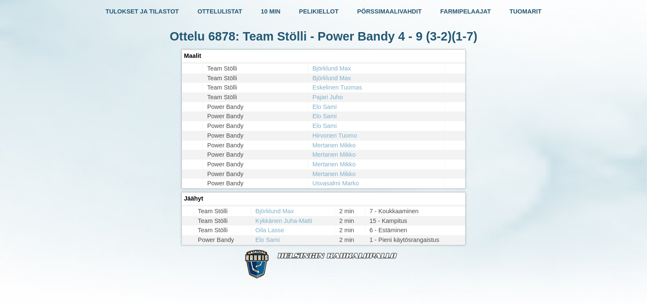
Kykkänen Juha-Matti (283, 220)
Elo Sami (325, 106)
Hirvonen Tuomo (335, 135)
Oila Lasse (269, 230)
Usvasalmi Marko (336, 183)
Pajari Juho (328, 97)
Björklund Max (332, 68)
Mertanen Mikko (334, 145)
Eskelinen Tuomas (337, 87)
